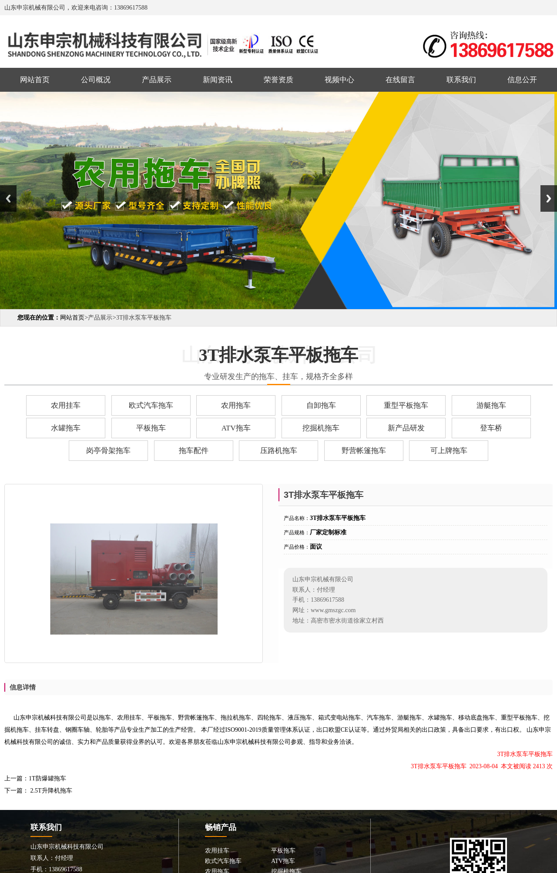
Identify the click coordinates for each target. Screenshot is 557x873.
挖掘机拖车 (320, 428)
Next (548, 198)
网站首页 (35, 80)
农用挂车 (66, 405)
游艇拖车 (491, 405)
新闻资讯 (217, 80)
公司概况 (96, 80)
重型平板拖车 (406, 405)
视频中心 (339, 80)
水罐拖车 (66, 428)
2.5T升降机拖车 (50, 790)
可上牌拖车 (448, 450)
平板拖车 (151, 428)
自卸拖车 (321, 405)
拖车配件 (193, 450)
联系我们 (461, 80)
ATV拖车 (236, 428)
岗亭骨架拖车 (108, 450)
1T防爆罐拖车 (47, 778)
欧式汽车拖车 (151, 405)
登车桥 (491, 428)
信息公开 (522, 80)
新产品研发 (406, 428)
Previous (8, 198)
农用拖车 (236, 405)
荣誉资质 (278, 80)
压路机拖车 (278, 450)
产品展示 (156, 80)
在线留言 (400, 80)
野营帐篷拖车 (364, 450)
